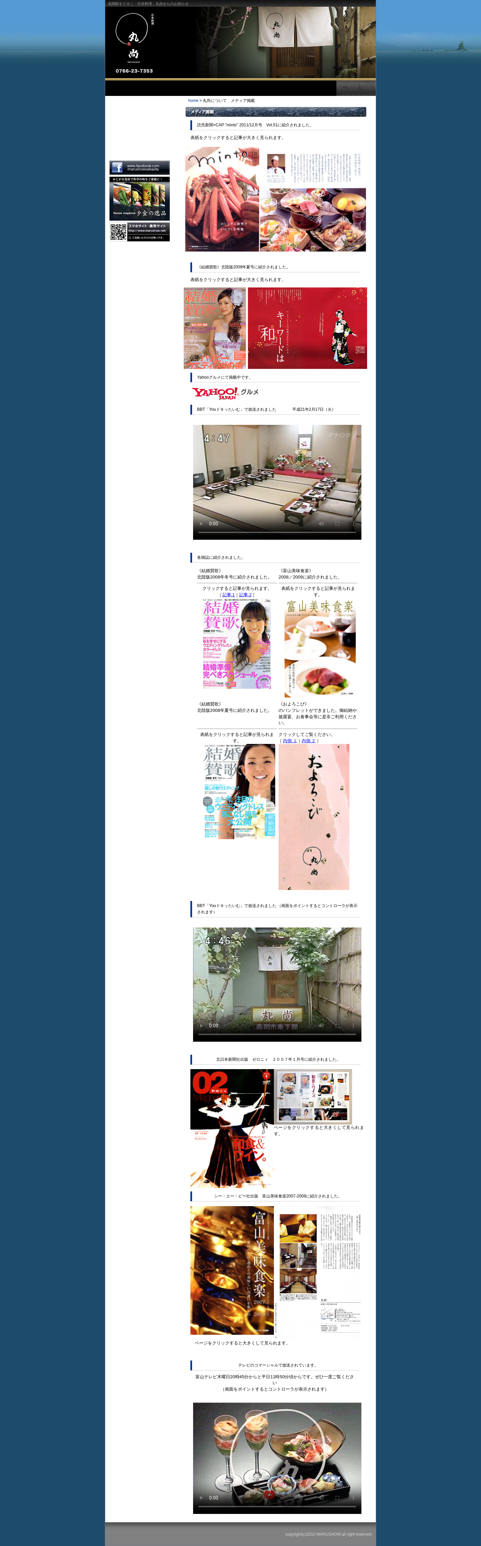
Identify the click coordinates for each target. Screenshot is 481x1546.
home (193, 100)
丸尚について (153, 88)
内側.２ (309, 740)
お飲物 (234, 88)
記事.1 (228, 594)
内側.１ (290, 740)
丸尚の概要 (139, 126)
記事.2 (245, 594)
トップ (119, 88)
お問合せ (316, 88)
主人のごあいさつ (139, 106)
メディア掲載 (139, 147)
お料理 (193, 88)
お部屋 (275, 88)
